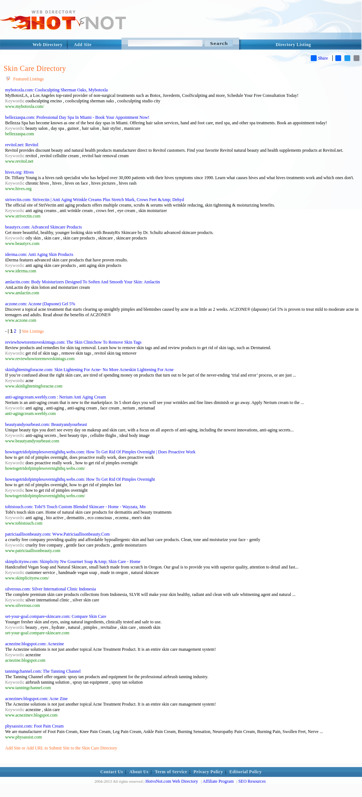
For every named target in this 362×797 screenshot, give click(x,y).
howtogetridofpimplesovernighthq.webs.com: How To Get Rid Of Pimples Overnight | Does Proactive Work (100, 451)
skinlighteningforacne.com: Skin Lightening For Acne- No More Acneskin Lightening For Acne (89, 369)
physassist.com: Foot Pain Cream (34, 726)
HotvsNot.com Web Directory (172, 781)
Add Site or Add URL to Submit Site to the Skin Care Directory (61, 748)
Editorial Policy (245, 771)
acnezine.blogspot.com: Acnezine (34, 643)
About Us (138, 771)
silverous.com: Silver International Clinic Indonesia (50, 589)
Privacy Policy (208, 771)
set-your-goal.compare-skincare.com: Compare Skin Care (55, 616)
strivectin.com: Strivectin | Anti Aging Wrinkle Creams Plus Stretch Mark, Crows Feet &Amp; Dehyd (94, 199)
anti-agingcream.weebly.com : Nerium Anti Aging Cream (55, 397)
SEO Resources (252, 781)
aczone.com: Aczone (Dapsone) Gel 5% (40, 303)
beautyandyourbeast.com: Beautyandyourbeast (46, 424)
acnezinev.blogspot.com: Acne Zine (36, 698)
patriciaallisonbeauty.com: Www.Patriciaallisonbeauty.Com (57, 534)
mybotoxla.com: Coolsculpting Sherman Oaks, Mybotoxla (56, 89)
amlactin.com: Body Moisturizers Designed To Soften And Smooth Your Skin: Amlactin (82, 281)
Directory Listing (293, 44)
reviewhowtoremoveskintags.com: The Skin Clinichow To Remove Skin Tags (73, 342)
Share (319, 58)
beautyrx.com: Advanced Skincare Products (43, 227)
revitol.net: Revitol (21, 144)
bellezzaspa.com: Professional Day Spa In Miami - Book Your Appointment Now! (77, 117)
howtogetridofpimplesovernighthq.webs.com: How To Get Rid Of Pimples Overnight (80, 479)
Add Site (82, 44)
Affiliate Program (218, 781)
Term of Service (171, 771)
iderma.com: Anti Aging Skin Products (39, 254)
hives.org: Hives (19, 172)
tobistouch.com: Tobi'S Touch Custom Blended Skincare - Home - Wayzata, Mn (75, 506)
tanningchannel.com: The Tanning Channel (43, 671)
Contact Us (111, 771)
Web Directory (48, 44)
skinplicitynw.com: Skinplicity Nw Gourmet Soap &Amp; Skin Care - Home (72, 561)
